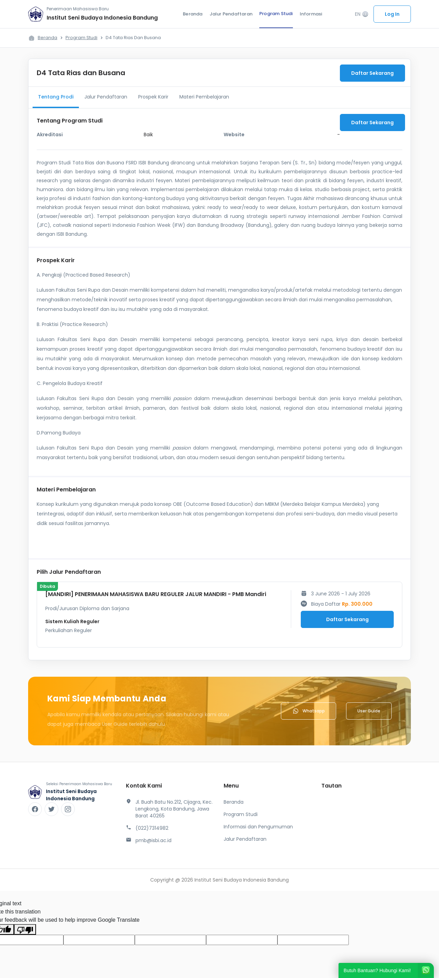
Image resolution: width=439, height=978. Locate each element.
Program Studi (276, 13)
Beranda (192, 14)
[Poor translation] (25, 929)
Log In (392, 14)
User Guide (368, 711)
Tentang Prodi (55, 97)
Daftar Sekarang (372, 73)
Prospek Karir (153, 97)
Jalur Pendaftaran (231, 14)
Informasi (311, 14)
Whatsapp (308, 711)
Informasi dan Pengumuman (258, 826)
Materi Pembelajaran (204, 97)
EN (362, 14)
